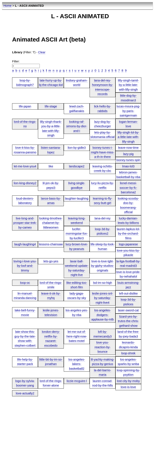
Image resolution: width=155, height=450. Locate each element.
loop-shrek (128, 353)
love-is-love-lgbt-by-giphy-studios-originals (102, 265)
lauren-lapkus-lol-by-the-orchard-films (128, 233)
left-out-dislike (128, 293)
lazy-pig (128, 154)
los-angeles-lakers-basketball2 (76, 364)
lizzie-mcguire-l (77, 381)
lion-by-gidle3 (77, 147)
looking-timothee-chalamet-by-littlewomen (50, 222)
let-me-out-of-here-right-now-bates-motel (76, 336)
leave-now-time (128, 147)
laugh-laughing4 (25, 244)
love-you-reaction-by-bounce (102, 347)
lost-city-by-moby (128, 381)
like (51, 166)
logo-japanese (128, 244)
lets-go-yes (50, 261)
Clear (41, 52)
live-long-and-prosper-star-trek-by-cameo (25, 222)
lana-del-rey (102, 218)
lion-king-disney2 (25, 183)
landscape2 (77, 166)
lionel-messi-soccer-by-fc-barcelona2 (128, 187)
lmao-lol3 (128, 166)
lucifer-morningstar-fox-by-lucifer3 (77, 233)
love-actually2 (25, 393)
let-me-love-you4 (25, 166)
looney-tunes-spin (128, 160)
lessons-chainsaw (51, 244)
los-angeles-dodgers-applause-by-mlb (102, 314)
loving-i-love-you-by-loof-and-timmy (25, 265)
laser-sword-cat (128, 310)
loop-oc (25, 282)
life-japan (25, 106)
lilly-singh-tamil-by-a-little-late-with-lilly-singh (128, 85)
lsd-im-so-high (102, 282)
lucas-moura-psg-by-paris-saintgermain (128, 111)
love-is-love (128, 387)
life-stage (51, 106)
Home (7, 5)
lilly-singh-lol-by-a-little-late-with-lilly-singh (128, 137)
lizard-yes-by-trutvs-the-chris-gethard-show (128, 321)
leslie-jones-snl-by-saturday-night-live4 (102, 298)
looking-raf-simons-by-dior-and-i (76, 126)
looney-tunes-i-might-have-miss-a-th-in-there (102, 152)
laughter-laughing (76, 198)
